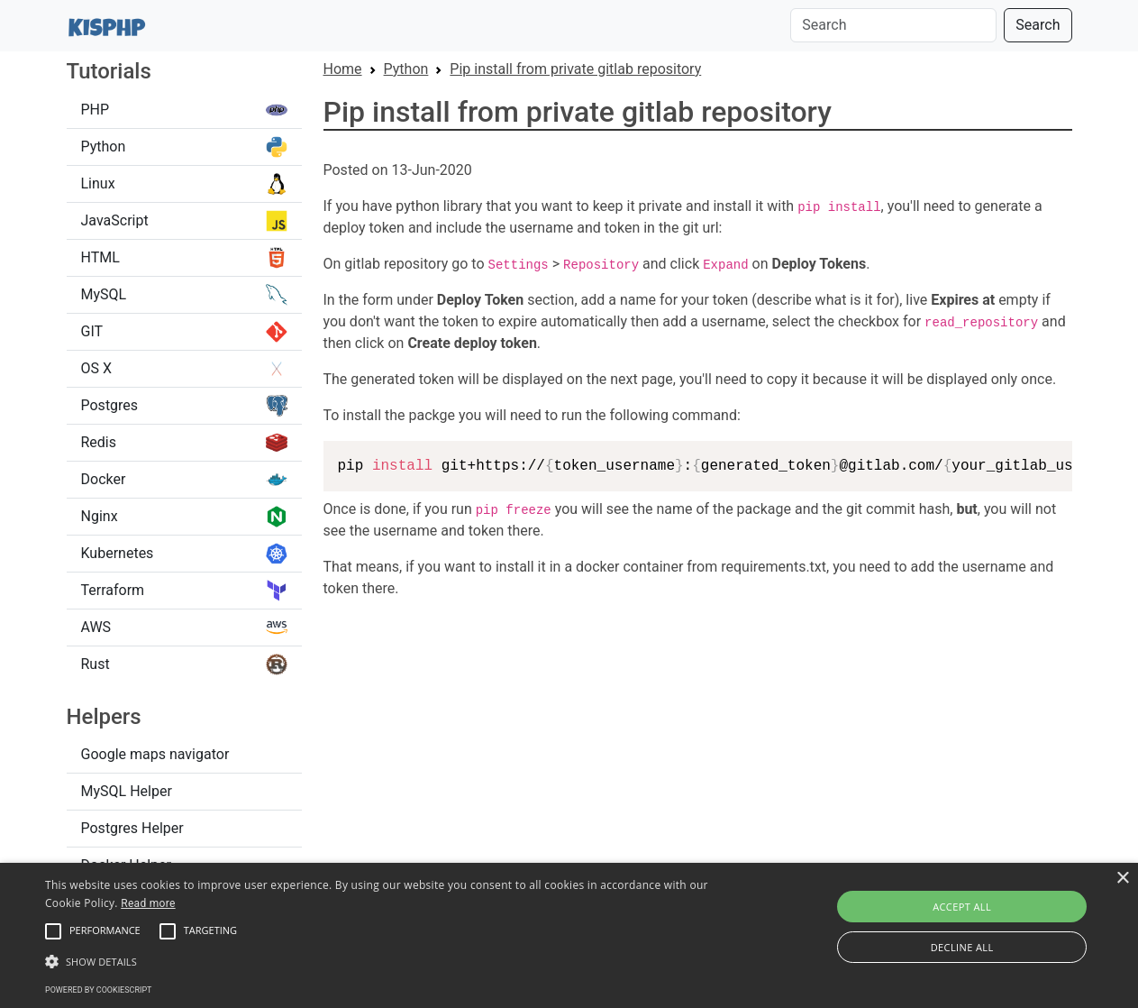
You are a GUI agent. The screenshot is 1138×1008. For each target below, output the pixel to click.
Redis (184, 443)
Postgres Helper (132, 828)
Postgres (184, 406)
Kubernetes (184, 553)
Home (342, 69)
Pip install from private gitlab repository (575, 69)
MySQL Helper (126, 791)
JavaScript (184, 221)
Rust (184, 664)
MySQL (184, 295)
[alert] (569, 935)
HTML (184, 258)
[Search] (893, 25)
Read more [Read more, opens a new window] (148, 903)
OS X (184, 369)
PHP (184, 110)
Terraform (184, 590)
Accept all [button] (962, 906)
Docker (184, 479)
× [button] (1122, 878)
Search (1037, 24)
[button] (53, 931)
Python (184, 147)
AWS (184, 627)
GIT (184, 332)
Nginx (184, 516)
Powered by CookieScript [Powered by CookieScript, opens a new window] (98, 989)
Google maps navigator (155, 754)
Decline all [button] (962, 947)
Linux (184, 184)
